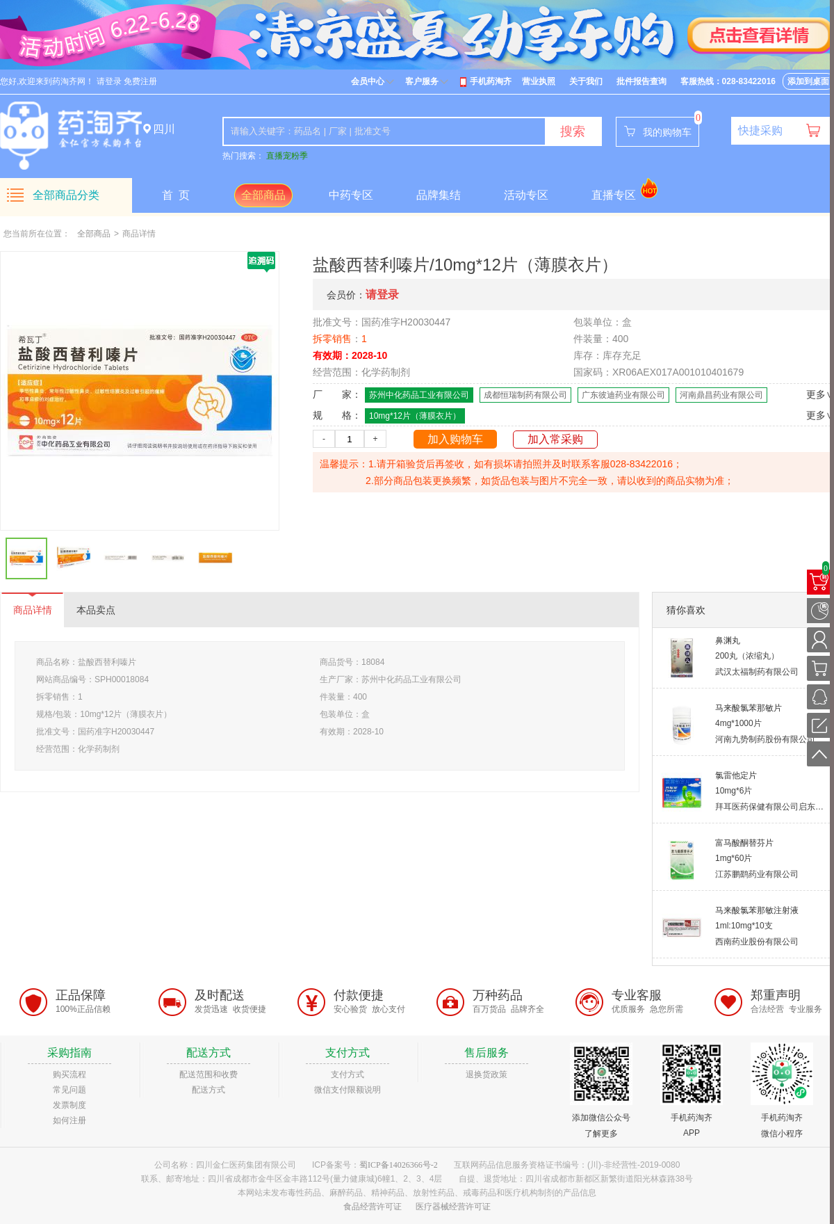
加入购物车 (455, 439)
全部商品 (263, 195)
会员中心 (367, 81)
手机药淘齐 (491, 81)
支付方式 (347, 1074)
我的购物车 (667, 132)
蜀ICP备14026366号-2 (398, 1165)
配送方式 (208, 1090)
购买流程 (69, 1074)
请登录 (109, 81)
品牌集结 (438, 195)
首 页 (176, 195)
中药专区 (351, 195)
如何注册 (69, 1120)
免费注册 (140, 81)
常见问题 (69, 1090)
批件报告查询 (641, 81)
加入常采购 (555, 439)
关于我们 (586, 81)
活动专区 (526, 195)
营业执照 (538, 81)
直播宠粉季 (287, 156)
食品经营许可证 (372, 1206)
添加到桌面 (808, 81)
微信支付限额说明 (347, 1090)
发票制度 (69, 1105)
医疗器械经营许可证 (453, 1206)
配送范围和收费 (208, 1074)
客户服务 (422, 81)
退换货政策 (486, 1074)
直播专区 (613, 195)
